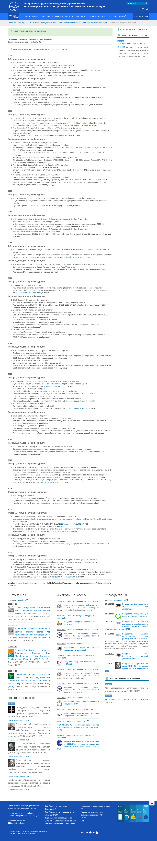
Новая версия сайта (141, 16)
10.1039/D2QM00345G (67, 75)
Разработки (78, 16)
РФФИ (83, 818)
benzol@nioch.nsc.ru (18, 823)
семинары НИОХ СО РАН (86, 601)
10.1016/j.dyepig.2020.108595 (60, 206)
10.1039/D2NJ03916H (58, 68)
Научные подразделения (68, 23)
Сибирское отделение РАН (91, 815)
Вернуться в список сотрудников (29, 31)
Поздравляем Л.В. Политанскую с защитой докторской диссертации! (135, 656)
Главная (26, 16)
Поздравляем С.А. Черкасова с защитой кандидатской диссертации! (135, 606)
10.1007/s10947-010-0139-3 (51, 482)
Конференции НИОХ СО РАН (19, 720)
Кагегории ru (23, 23)
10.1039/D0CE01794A (63, 136)
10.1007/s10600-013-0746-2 (76, 394)
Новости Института (83, 710)
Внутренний (120, 16)
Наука (36, 16)
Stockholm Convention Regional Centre (60, 824)
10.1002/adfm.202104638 (78, 126)
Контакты (93, 16)
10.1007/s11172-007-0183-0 (66, 577)
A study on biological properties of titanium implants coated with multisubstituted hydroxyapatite (32, 632)
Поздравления (81, 644)
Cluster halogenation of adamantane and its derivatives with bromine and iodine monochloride (32, 610)
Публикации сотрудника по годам (94, 23)
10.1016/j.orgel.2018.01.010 (74, 257)
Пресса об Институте (135, 44)
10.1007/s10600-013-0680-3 (76, 401)
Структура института (48, 23)
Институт (47, 16)
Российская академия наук (91, 812)
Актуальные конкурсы (134, 29)
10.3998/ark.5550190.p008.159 (55, 386)
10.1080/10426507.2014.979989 (28, 293)
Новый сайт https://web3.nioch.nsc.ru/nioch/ (73, 10)
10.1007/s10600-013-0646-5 (76, 409)
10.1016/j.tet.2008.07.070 (59, 531)
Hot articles (21, 600)
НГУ (82, 821)
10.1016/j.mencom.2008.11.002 (69, 524)
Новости (106, 16)
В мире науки (81, 721)
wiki (82, 832)
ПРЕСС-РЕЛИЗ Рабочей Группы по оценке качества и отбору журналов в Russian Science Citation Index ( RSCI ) (78, 727)
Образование (62, 16)
